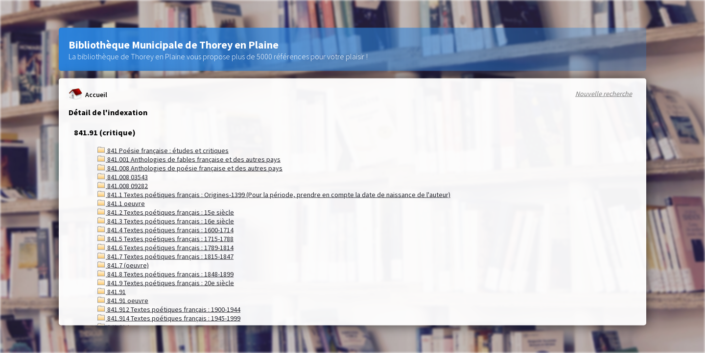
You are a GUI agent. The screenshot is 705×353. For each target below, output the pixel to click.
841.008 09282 (122, 185)
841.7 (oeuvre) (123, 265)
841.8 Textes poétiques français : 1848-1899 (165, 274)
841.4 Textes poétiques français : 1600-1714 (165, 230)
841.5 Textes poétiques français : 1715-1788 (165, 238)
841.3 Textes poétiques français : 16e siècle (165, 221)
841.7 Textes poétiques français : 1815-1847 (165, 256)
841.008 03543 (122, 177)
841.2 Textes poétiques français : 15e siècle (165, 212)
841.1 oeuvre (121, 203)
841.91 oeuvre (122, 300)
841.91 (111, 291)
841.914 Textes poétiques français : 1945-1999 (168, 318)
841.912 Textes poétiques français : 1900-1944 (168, 309)
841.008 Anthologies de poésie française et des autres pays (189, 168)
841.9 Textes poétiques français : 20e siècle (165, 282)
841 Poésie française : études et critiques (163, 150)
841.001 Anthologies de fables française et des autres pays (189, 159)
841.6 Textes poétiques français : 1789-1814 (165, 247)
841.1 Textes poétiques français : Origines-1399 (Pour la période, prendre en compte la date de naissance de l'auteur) (273, 194)
